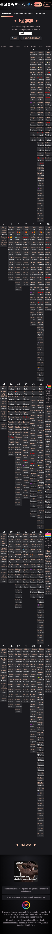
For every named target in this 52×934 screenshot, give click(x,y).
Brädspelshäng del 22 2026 (48, 459)
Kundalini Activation (48, 292)
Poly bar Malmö (11, 412)
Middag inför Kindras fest (40, 722)
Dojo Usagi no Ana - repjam (4, 558)
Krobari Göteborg (18, 560)
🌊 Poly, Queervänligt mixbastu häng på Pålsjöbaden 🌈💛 (26, 549)
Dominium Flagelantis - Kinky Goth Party (40, 138)
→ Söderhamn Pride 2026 (26, 649)
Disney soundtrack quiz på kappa (11, 684)
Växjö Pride (11, 232)
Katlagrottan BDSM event (40, 758)
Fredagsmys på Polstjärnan (33, 87)
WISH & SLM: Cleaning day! (48, 684)
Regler (42, 920)
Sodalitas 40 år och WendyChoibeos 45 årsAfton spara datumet (26, 679)
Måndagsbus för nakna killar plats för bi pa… (4, 240)
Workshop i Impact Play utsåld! (40, 252)
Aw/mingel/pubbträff (33, 57)
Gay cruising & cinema (33, 113)
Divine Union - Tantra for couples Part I (40, 565)
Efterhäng (18, 467)
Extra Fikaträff (26, 252)
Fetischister (12, 914)
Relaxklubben (18, 282)
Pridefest (33, 474)
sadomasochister (35, 914)
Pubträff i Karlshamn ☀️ (26, 669)
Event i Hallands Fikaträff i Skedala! (4, 229)
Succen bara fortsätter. (40, 208)
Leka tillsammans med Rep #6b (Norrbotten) (40, 247)
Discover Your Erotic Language (33, 92)
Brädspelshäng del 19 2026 (48, 102)
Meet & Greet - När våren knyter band (26, 407)
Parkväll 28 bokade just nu (33, 322)
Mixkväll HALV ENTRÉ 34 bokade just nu (40, 378)
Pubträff (33, 252)
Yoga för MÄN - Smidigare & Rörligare (18, 247)
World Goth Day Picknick (48, 669)
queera (12, 917)
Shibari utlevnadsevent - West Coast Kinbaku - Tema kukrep (40, 92)
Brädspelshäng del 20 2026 (48, 262)
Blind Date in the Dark (33, 453)
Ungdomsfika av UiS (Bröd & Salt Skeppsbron (18, 242)
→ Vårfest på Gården (48, 67)
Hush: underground (33, 565)
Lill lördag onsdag (18, 605)
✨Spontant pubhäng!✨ (40, 465)
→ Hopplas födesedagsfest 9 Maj (48, 232)
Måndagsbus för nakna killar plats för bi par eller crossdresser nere (33, 108)
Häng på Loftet (40, 277)
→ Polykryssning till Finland (40, 397)
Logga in (37, 4)
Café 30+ (26, 237)
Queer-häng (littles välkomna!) (48, 444)
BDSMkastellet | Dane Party (40, 297)
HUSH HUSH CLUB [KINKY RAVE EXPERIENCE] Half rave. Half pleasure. (33, 714)
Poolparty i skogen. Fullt (40, 697)
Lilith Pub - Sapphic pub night (33, 257)
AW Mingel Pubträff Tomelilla (33, 242)
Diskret (45, 923)
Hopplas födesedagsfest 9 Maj (40, 267)
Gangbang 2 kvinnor (18, 497)
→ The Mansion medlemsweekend (40, 534)
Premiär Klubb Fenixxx (40, 173)
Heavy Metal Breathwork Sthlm (26, 455)
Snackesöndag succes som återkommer (48, 153)
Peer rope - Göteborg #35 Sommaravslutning (48, 464)
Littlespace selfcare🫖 (48, 77)
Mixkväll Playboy (40, 317)
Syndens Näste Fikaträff (26, 539)
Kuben (11, 267)
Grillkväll (33, 669)
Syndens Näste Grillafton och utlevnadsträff (40, 455)
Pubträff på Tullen (18, 539)
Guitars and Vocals (33, 272)
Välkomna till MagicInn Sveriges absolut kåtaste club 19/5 (11, 575)
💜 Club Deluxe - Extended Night (33, 102)
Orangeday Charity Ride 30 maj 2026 (40, 664)
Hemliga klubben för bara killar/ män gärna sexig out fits (11, 277)
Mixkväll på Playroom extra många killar (33, 277)
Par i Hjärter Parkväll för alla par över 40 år (26, 282)
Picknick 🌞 (40, 717)
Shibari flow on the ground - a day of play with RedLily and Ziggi (40, 82)
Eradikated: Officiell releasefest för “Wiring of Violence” (33, 262)
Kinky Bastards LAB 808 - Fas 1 (33, 479)
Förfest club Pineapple (33, 312)
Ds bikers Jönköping (18, 549)
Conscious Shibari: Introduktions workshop (40, 257)
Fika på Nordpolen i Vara (48, 679)
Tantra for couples (40, 702)
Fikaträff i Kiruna (48, 123)
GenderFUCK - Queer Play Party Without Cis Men (33, 560)
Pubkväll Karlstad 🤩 (33, 539)
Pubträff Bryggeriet (40, 128)
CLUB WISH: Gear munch (18, 427)
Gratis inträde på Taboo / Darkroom (18, 257)
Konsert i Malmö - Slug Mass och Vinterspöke (18, 417)
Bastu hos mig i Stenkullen (33, 463)
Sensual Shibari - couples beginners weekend (40, 237)
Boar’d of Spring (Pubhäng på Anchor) (26, 664)
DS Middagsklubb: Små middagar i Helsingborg (40, 539)
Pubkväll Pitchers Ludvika (11, 397)
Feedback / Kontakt (10, 923)
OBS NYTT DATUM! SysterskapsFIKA (48, 87)
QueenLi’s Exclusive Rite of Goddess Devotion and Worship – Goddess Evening (40, 312)
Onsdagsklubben (18, 452)
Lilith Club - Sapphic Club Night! (33, 719)
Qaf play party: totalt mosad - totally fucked (40, 470)
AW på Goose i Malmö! (33, 428)
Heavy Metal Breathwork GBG (48, 267)
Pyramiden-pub (11, 422)
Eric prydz (33, 287)
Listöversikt (18, 13)
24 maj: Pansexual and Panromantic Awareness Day (26, 897)
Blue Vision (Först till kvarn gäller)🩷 (48, 510)
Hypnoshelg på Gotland (33, 654)
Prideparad (40, 430)
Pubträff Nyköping (33, 433)
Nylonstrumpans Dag (33, 400)
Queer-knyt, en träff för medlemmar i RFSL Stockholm (40, 549)
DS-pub (33, 544)
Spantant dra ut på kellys (40, 485)
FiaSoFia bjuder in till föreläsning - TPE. (40, 575)
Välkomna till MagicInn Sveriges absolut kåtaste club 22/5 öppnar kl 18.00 (33, 585)
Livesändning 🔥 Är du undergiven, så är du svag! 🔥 (40, 108)
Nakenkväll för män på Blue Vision (26, 267)
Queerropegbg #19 (33, 679)
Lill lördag (18, 287)
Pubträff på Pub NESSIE (18, 412)
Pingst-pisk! (40, 580)
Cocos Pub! (40, 148)
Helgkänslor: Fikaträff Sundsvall (40, 435)
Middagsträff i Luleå (18, 437)
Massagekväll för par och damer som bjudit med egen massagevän (26, 277)
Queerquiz (26, 422)
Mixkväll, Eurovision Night (40, 505)
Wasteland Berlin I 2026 (48, 586)
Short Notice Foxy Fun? (48, 158)
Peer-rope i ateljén (33, 674)
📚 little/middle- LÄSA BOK (18, 237)
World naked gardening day (40, 72)
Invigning (18, 457)
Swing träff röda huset (40, 203)
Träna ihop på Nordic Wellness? (26, 470)
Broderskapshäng (26, 554)
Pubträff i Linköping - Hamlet (33, 97)
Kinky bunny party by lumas (40, 808)
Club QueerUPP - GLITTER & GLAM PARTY (40, 332)
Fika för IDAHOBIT (48, 495)
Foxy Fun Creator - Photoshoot (11, 704)
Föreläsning (33, 423)
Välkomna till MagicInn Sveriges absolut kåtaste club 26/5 (11, 699)
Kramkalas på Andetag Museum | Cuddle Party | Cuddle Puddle (26, 684)
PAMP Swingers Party (33, 744)
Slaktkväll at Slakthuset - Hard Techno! (40, 178)
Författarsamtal (26, 435)
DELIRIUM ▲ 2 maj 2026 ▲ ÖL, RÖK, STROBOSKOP (40, 168)
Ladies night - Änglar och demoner (40, 768)
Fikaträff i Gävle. (11, 262)
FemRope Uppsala (26, 460)
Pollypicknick (33, 418)
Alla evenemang (7, 14)
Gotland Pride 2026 (18, 397)
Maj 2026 (26, 20)
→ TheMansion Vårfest (40, 52)
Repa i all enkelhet (26, 427)
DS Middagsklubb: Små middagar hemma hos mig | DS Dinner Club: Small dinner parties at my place (40, 62)
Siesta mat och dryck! (40, 322)
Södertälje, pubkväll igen (40, 773)
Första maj (33, 128)
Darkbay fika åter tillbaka (40, 425)
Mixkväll (40, 828)
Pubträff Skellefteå (33, 82)
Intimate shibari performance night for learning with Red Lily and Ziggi (26, 440)
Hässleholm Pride (40, 544)
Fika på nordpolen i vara (26, 417)
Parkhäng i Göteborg (40, 590)
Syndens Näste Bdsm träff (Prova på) (40, 763)
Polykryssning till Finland (33, 415)
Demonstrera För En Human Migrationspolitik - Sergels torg (48, 282)
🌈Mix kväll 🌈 (40, 368)
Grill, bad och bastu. (40, 712)
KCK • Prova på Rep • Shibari (48, 108)
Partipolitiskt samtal (40, 450)
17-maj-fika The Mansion (48, 490)
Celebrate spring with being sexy (40, 163)
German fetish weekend (18, 387)
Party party (41, 510)
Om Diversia (35, 920)
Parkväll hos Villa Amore (40, 630)
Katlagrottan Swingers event (40, 198)
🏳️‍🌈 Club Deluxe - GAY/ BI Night (40, 490)
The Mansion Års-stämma (40, 554)
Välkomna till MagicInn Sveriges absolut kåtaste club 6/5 (18, 272)
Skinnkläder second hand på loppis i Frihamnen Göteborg (40, 87)
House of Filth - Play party (18, 669)
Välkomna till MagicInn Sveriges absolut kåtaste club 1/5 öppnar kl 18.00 (33, 123)
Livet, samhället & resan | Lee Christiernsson (33, 664)
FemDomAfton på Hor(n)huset (11, 544)
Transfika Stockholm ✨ (11, 242)
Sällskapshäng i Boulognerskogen (40, 748)
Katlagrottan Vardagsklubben (33, 118)
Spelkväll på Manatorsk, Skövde (33, 443)
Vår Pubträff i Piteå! (40, 733)
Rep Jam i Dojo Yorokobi (48, 113)
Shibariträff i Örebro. (11, 417)
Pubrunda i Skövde (40, 595)
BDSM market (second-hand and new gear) (33, 67)
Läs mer (39, 917)
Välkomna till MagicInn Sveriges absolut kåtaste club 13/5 (18, 487)
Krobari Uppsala (40, 570)
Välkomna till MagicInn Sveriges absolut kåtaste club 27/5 (18, 699)
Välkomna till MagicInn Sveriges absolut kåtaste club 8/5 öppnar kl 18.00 (33, 302)
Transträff (11, 679)
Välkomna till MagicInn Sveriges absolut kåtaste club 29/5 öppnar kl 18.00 (33, 734)
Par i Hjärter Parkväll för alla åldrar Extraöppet (18, 502)
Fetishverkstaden (48, 82)
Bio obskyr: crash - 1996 (3, 677)
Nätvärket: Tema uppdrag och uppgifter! (40, 118)
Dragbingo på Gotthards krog (11, 689)
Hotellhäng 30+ (26, 450)
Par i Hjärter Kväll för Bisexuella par (26, 585)
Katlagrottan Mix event (40, 620)
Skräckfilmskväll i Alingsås (40, 302)
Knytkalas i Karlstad (18, 422)
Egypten (33, 405)
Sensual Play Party (26, 247)
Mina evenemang (29, 13)
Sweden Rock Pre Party (40, 153)
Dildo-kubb (33, 410)
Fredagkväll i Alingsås (33, 689)
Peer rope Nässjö (40, 560)
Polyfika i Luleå (3, 660)
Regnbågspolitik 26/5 (11, 659)
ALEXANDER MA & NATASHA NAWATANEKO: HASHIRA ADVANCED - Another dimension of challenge (40, 672)
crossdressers (22, 914)
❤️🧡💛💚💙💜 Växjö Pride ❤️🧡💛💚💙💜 (11, 237)
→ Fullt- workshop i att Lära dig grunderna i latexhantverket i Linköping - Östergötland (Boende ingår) (48, 419)
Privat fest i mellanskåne (40, 475)
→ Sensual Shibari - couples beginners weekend (48, 227)
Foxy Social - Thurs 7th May (26, 272)
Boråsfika (4, 387)
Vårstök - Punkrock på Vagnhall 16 (40, 272)
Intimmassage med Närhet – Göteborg (48, 92)
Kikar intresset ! (40, 158)
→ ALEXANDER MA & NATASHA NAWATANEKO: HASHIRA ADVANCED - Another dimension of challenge (48, 659)
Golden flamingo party (33, 458)
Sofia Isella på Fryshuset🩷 (40, 405)
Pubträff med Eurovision (40, 480)
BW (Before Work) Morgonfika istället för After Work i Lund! (18, 654)
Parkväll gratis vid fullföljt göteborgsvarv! (40, 635)
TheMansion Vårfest (33, 52)
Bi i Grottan (40, 400)
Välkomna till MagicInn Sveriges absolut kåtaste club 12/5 (11, 452)
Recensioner (40, 13)
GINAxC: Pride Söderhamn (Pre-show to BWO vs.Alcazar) (40, 788)
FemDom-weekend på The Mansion (33, 659)
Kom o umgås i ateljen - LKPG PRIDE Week (3, 539)
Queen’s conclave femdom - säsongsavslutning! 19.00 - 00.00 (40, 307)
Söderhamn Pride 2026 (18, 649)
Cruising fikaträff (40, 667)
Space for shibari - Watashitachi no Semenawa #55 (48, 252)
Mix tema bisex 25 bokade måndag (33, 509)
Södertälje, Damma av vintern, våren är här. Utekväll (40, 143)
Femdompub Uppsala (33, 247)
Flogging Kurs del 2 (40, 97)
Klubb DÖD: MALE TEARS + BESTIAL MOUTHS (18, 565)
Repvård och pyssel (33, 237)
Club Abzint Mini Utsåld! (40, 327)
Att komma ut (48, 454)
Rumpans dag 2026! (26, 397)
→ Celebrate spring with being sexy (48, 72)
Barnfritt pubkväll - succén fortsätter (48, 302)
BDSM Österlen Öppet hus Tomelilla (48, 133)
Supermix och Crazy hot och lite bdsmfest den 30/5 (40, 818)
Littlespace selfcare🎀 (48, 237)
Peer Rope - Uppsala (48, 272)
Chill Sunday (48, 148)
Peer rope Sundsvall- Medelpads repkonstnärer (11, 407)
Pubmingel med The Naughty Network (33, 267)
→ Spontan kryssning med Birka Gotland (33, 397)
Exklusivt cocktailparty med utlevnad (40, 133)
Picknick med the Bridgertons (48, 247)
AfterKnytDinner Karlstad (33, 77)
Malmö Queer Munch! (18, 442)
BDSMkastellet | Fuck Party (40, 123)
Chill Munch (48, 576)
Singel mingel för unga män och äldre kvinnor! (40, 292)
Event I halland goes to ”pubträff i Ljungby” (40, 113)
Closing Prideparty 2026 (40, 682)
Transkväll (19, 659)
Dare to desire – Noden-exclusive (18, 447)
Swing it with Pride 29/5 (33, 704)
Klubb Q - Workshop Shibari (26, 242)
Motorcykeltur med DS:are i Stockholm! (48, 97)
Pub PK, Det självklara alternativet (4, 394)
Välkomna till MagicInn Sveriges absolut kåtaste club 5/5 (11, 272)
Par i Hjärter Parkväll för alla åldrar (33, 133)
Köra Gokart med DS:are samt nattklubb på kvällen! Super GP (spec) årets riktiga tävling (40, 707)
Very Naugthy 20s (40, 600)
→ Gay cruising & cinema (40, 183)
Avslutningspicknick (48, 485)
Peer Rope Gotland (11, 437)
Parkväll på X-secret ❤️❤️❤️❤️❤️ (40, 213)
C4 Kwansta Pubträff (33, 282)
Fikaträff (48, 128)
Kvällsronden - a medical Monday (4, 404)
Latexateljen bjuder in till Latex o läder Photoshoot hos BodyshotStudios (48, 277)
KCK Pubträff (33, 699)
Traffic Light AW (33, 739)
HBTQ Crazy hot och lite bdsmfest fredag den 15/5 (33, 499)
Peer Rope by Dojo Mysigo (33, 448)
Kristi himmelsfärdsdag (26, 490)
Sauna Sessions (48, 581)
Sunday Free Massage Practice (48, 469)
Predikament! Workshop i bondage (48, 287)
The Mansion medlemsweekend (33, 534)
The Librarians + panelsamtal (18, 402)
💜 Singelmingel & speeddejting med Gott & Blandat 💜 (26, 465)
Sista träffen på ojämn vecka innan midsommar (40, 363)
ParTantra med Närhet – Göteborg (40, 77)
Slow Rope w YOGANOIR (48, 556)
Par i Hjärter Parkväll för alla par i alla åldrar (33, 317)
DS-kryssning (40, 585)
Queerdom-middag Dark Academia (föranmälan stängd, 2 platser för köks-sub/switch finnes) (48, 500)
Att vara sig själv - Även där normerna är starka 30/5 (40, 687)
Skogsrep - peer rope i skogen (48, 439)
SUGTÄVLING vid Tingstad (48, 307)
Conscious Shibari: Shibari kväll (40, 287)
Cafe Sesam (11, 247)
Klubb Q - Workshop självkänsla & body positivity (11, 664)
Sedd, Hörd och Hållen (40, 415)
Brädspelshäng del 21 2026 (26, 402)
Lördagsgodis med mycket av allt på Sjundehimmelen (40, 337)
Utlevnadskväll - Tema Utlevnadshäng (18, 432)
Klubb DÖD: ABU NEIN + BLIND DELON (33, 709)
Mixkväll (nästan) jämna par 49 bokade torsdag (33, 138)
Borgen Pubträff (26, 257)
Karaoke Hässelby (18, 252)
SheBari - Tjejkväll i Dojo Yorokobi (40, 282)
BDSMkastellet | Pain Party (40, 460)
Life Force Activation (48, 571)
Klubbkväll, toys (33, 469)
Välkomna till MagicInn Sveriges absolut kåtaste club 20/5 (18, 595)
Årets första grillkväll (18, 407)
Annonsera (23, 923)
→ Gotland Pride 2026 (26, 392)
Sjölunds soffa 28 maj (26, 674)
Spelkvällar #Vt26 (18, 554)
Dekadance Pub (33, 438)
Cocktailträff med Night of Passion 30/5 (40, 743)
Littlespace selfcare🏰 (48, 424)
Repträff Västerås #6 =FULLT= (48, 480)
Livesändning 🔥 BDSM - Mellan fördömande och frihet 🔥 (40, 440)
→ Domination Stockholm (40, 57)
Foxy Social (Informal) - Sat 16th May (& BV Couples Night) (40, 516)
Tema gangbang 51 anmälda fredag (11, 580)
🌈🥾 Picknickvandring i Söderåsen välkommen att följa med (40, 677)
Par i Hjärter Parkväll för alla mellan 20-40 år (26, 495)
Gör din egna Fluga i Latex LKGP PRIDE (18, 544)
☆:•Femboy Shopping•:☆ (40, 692)
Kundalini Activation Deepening (4, 549)
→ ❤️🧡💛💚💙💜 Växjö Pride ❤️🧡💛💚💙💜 (18, 232)
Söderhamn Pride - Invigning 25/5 (4, 651)
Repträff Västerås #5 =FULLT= (48, 118)
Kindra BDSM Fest (40, 753)
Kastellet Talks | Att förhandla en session (18, 674)
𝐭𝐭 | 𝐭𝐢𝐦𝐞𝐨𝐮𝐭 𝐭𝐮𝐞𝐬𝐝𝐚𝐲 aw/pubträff (11, 554)
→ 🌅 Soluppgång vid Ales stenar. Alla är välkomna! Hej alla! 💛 (48, 62)
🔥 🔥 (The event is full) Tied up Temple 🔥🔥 (33, 554)
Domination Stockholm (33, 62)
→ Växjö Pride (18, 227)
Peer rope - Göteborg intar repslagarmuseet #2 (48, 434)
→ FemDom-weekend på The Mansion (40, 659)
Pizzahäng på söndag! (48, 138)
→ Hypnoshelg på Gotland (40, 654)
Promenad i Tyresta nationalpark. (40, 262)
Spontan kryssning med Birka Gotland (26, 432)
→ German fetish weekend (26, 387)
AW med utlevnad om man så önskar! (33, 694)
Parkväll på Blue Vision (40, 193)
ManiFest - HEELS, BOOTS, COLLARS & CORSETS (40, 778)
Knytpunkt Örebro (26, 412)
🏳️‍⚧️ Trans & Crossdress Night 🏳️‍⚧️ (40, 342)
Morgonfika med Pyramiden (26, 534)
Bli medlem (47, 4)
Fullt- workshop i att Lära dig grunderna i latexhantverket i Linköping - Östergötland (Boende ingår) (40, 410)
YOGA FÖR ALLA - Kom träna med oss (18, 575)
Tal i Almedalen (40, 445)
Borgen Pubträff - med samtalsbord (26, 560)
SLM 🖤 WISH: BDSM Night (48, 143)
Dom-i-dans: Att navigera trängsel (40, 728)
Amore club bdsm (40, 738)
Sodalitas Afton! (26, 445)
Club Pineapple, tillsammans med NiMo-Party (40, 353)
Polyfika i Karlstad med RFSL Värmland (11, 432)
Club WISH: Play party (26, 659)
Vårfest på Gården (40, 102)
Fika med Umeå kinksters (11, 252)
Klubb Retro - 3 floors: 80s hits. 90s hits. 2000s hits (40, 783)
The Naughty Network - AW (33, 72)
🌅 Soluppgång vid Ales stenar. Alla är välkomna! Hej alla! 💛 (40, 67)
